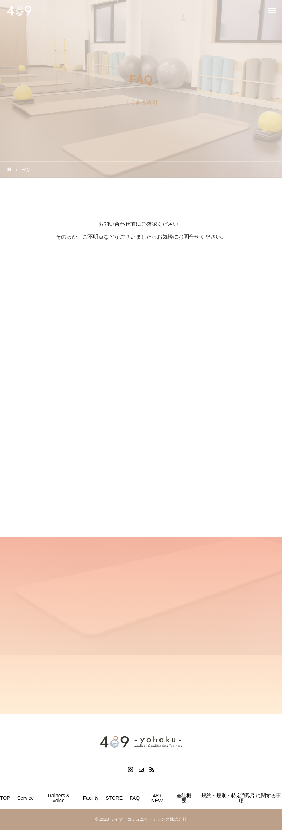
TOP (5, 798)
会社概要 (184, 798)
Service (25, 798)
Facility (91, 798)
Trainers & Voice (58, 798)
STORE (114, 798)
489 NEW (157, 798)
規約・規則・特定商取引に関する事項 (241, 798)
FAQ (135, 798)
